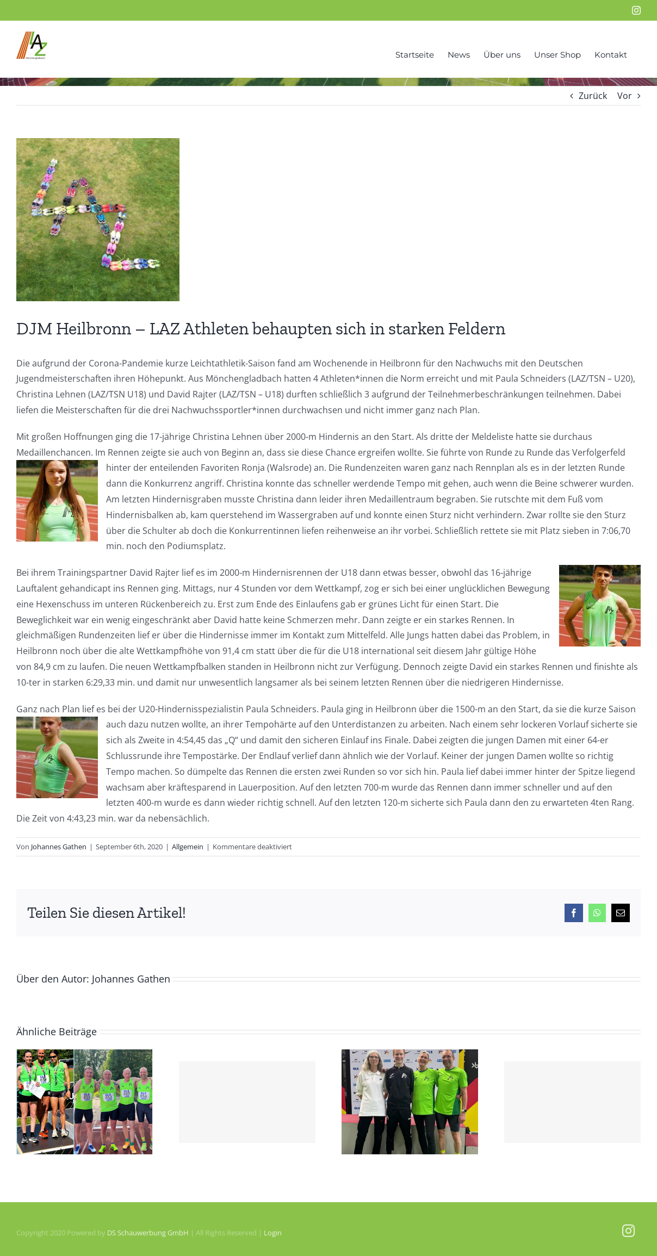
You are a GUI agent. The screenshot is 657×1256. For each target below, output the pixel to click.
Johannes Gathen (58, 846)
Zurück (593, 96)
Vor (624, 96)
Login (273, 1233)
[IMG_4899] (97, 219)
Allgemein (187, 846)
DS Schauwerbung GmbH (148, 1233)
